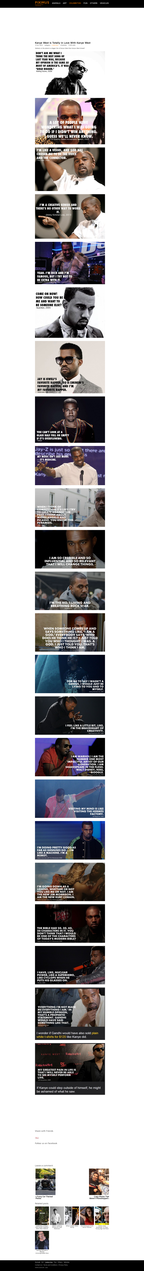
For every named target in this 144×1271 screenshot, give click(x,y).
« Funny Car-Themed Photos (44, 1197)
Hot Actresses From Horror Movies (87, 1226)
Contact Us (38, 1265)
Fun (86, 3)
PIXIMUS (42, 2)
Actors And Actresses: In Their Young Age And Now (102, 1227)
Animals (56, 3)
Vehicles (104, 3)
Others (93, 3)
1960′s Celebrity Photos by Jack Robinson (57, 1227)
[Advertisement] (72, 25)
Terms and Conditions (50, 1265)
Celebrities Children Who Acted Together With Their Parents (42, 1227)
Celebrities (75, 3)
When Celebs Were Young (72, 1226)
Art (65, 3)
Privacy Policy (63, 1265)
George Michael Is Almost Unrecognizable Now (42, 1251)
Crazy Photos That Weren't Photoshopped (99, 1197)
